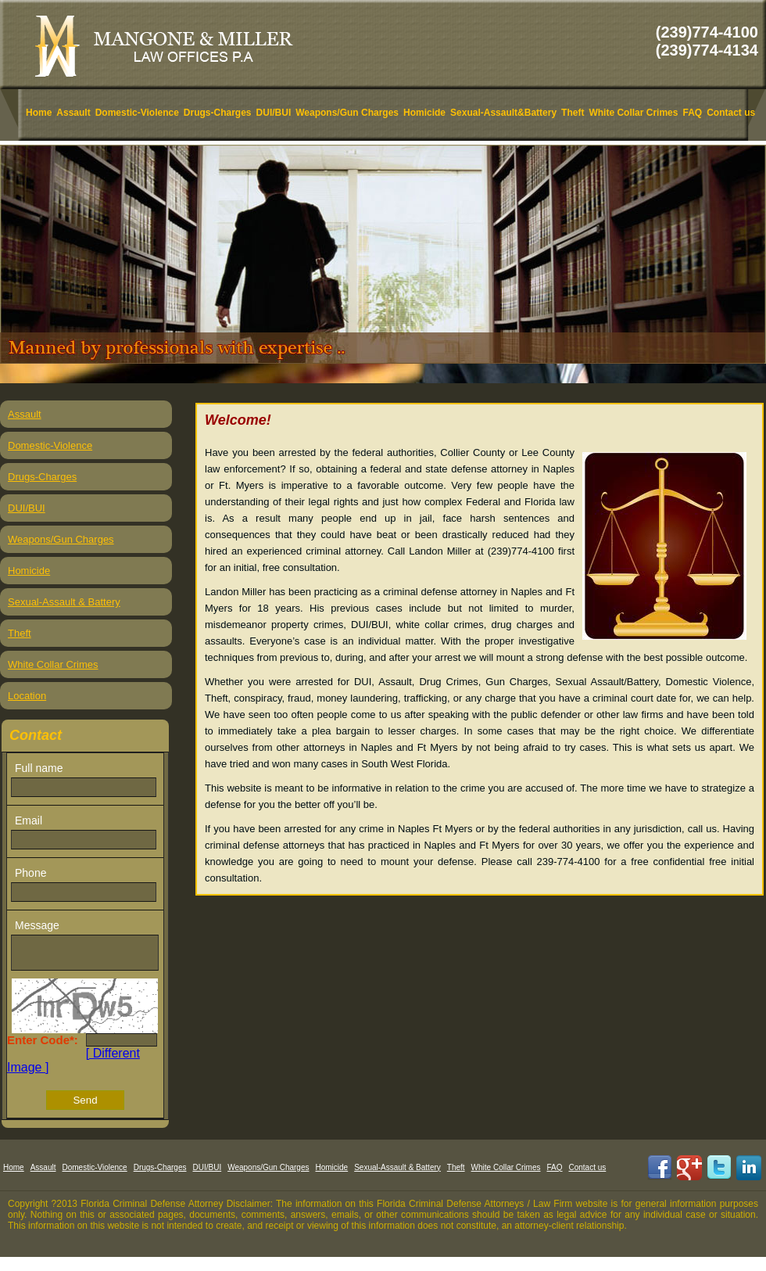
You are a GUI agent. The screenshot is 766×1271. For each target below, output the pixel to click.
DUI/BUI (274, 112)
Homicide (424, 112)
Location (27, 696)
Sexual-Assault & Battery (64, 602)
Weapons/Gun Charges (347, 112)
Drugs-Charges (218, 112)
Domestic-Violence (137, 112)
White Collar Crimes (633, 112)
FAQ (692, 112)
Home (39, 112)
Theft (572, 112)
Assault (73, 112)
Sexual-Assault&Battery (503, 112)
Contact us (731, 112)
